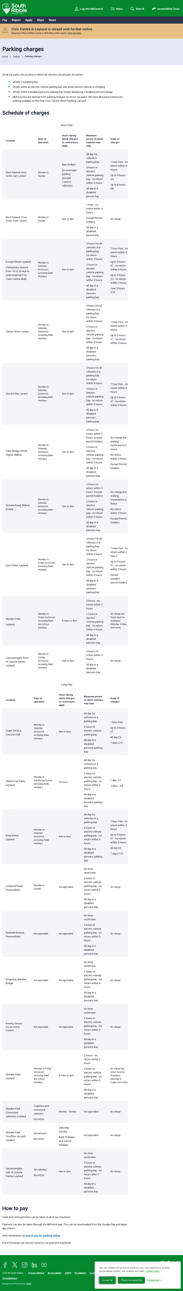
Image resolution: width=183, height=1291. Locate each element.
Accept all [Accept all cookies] (107, 1280)
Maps (40, 20)
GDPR (68, 1273)
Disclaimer (80, 1273)
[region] (65, 399)
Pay (4, 20)
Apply (29, 20)
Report (16, 20)
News (52, 20)
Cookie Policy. (153, 1271)
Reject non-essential (131, 1280)
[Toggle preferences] (154, 1280)
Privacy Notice (36, 1273)
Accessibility (54, 1273)
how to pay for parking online (43, 1235)
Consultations (9, 1278)
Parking (16, 56)
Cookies (94, 1273)
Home (5, 56)
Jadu (28, 1284)
